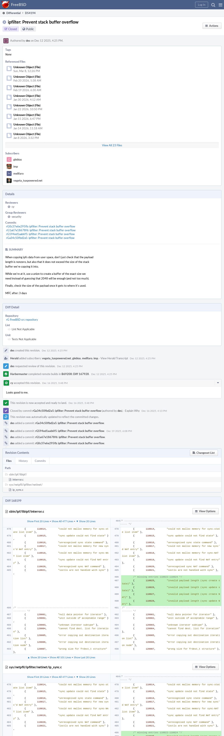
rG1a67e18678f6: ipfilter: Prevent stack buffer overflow (41, 230)
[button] (220, 4)
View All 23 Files (112, 145)
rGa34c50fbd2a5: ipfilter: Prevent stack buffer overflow (40, 238)
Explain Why (132, 411)
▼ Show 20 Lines (85, 521)
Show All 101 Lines (60, 657)
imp (15, 166)
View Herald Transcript (114, 358)
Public (30, 29)
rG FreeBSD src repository (22, 319)
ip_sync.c (18, 490)
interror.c (18, 479)
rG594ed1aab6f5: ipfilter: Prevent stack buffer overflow (40, 234)
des (28, 40)
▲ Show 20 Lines (37, 657)
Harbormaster (19, 374)
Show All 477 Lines (62, 521)
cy (13, 207)
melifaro (18, 173)
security (16, 217)
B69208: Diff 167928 (75, 374)
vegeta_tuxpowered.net (27, 180)
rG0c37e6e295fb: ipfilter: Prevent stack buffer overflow (40, 226)
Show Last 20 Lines (84, 657)
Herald (14, 358)
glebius (17, 159)
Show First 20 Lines (38, 521)
